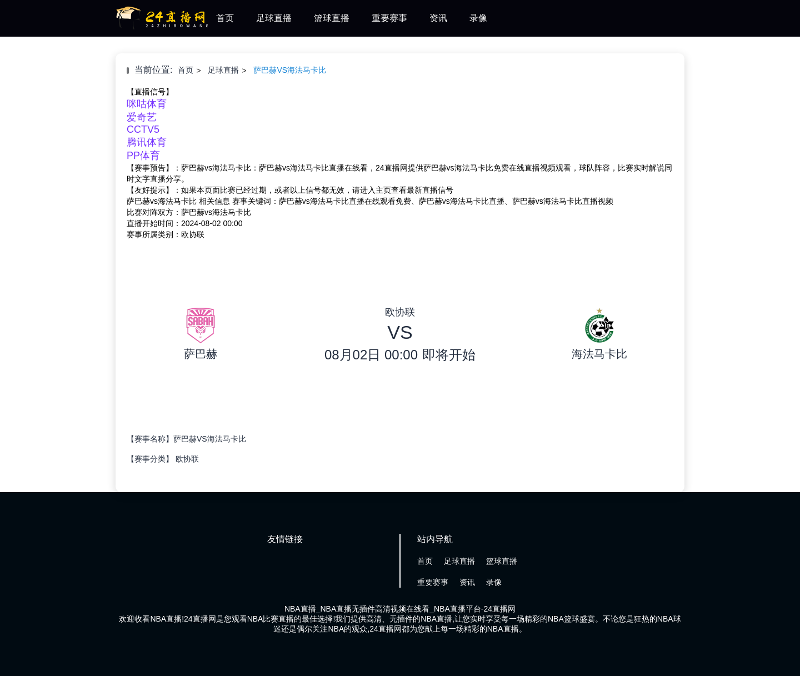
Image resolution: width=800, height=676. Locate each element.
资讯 (438, 18)
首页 (225, 18)
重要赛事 (389, 18)
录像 (478, 18)
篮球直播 (331, 18)
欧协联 (187, 458)
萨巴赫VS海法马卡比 (289, 70)
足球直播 (274, 18)
